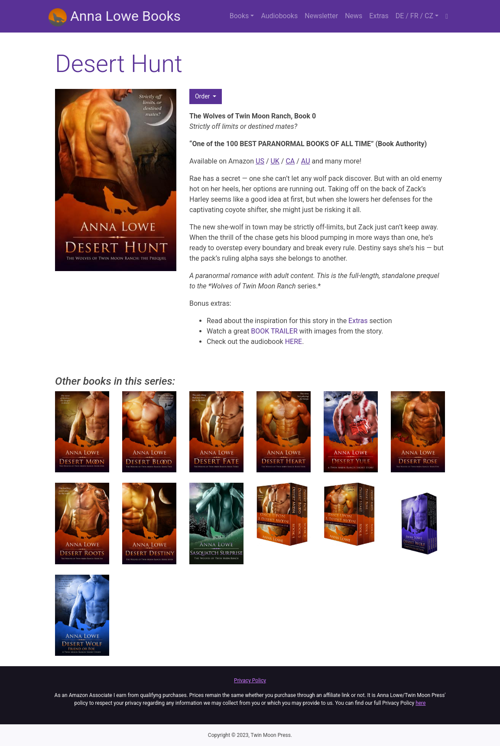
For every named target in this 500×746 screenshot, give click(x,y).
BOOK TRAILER (274, 331)
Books (239, 16)
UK (274, 161)
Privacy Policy (250, 680)
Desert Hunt (118, 63)
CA (290, 161)
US (260, 161)
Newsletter (321, 16)
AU (305, 161)
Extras (378, 16)
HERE (293, 341)
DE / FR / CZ (414, 16)
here (420, 703)
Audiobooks (279, 16)
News (353, 16)
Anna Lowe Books (115, 17)
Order (203, 96)
